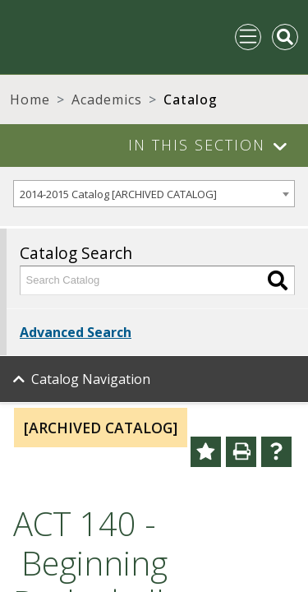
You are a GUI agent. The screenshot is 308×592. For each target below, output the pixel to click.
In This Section (196, 145)
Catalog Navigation (90, 379)
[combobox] (154, 193)
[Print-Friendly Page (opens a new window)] (241, 452)
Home (30, 99)
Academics (106, 99)
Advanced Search (75, 332)
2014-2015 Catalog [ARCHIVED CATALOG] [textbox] (118, 194)
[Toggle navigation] (248, 37)
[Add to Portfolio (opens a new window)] (206, 452)
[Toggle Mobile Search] (285, 37)
